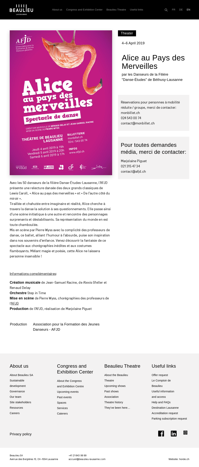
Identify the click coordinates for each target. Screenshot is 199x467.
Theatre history (113, 402)
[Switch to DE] (181, 10)
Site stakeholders (20, 402)
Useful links (136, 9)
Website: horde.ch (178, 459)
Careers (15, 413)
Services (62, 408)
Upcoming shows (115, 385)
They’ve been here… (117, 407)
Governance (17, 391)
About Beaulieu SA (21, 375)
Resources (16, 407)
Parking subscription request (169, 418)
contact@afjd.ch (133, 172)
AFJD (15, 304)
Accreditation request (165, 413)
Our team (15, 396)
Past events (64, 397)
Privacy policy (21, 434)
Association (111, 396)
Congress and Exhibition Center (84, 9)
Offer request (160, 375)
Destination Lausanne (165, 407)
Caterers (62, 413)
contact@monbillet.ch (138, 123)
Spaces (61, 402)
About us (57, 9)
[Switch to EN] (188, 10)
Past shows (111, 391)
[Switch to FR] (173, 10)
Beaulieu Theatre (116, 9)
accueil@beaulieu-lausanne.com (87, 459)
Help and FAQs (161, 402)
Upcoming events (68, 391)
